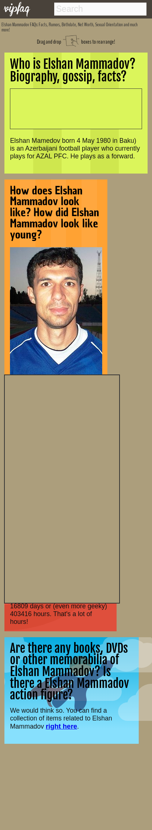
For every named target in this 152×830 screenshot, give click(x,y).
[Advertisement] (62, 488)
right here (61, 726)
